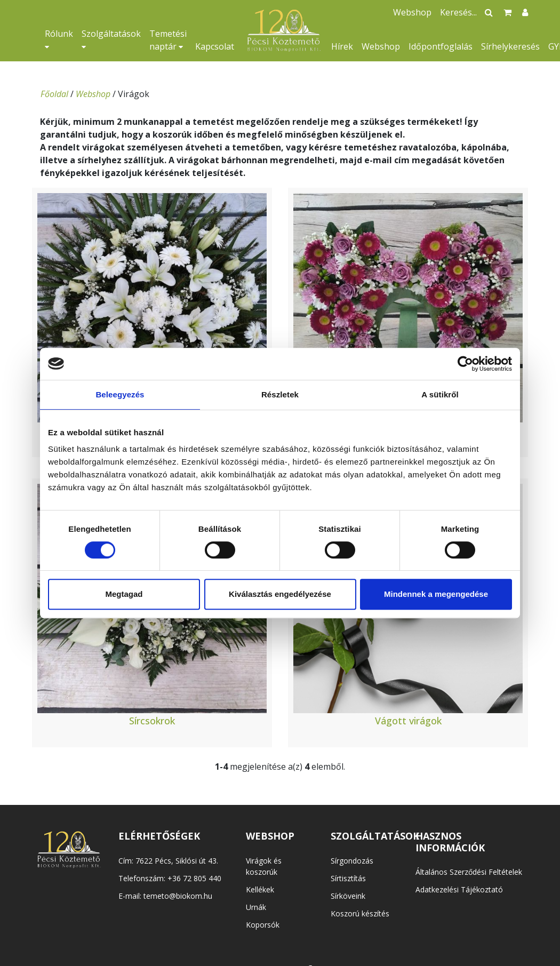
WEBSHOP (270, 835)
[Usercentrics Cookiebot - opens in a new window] (465, 364)
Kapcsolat (214, 46)
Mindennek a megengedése (436, 593)
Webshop (381, 46)
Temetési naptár (168, 40)
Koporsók (262, 925)
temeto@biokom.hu (177, 896)
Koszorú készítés (360, 913)
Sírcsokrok (152, 720)
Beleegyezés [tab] (119, 394)
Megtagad (123, 593)
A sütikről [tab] (440, 394)
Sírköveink (348, 896)
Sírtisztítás (348, 878)
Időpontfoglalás (441, 46)
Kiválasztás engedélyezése (280, 593)
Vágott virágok (408, 720)
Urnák (256, 907)
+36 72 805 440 (194, 878)
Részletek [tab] (280, 394)
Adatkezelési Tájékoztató (459, 889)
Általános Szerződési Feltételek (468, 872)
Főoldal (54, 94)
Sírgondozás (352, 861)
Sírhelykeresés (510, 46)
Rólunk (59, 39)
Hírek (342, 46)
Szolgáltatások (111, 39)
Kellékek (260, 889)
